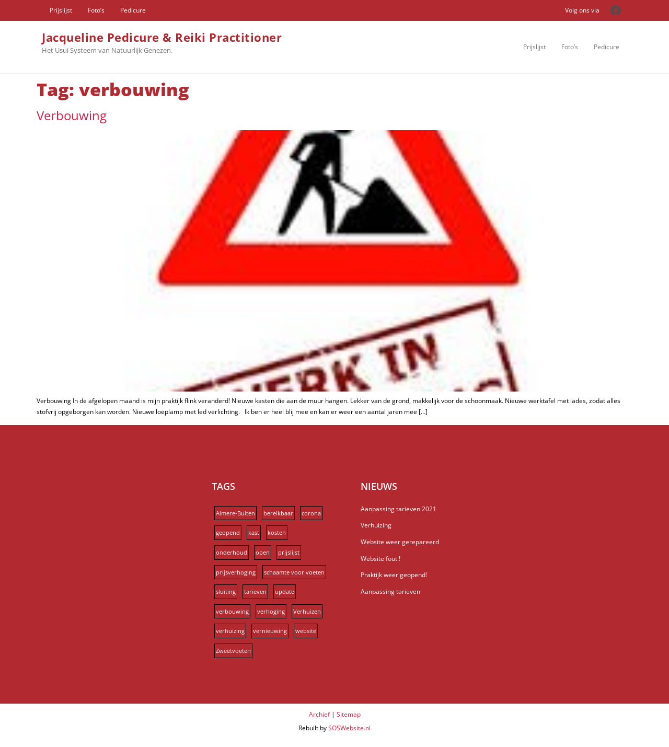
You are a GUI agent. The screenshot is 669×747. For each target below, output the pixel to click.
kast (253, 532)
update (284, 591)
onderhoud (231, 552)
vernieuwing (270, 631)
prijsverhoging (236, 572)
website (305, 631)
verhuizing (230, 631)
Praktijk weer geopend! (394, 574)
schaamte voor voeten (294, 572)
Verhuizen (307, 611)
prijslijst (288, 552)
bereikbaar (278, 513)
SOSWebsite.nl (349, 727)
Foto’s (96, 10)
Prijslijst (61, 10)
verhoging (271, 611)
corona (311, 513)
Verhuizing (376, 525)
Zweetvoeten (233, 650)
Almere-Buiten (235, 513)
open (263, 552)
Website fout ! (380, 558)
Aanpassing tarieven (390, 591)
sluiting (226, 591)
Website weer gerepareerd (400, 541)
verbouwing (232, 611)
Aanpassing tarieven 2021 (398, 508)
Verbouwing (72, 115)
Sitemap (349, 714)
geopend (228, 532)
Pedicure (133, 10)
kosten (277, 532)
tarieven (255, 591)
